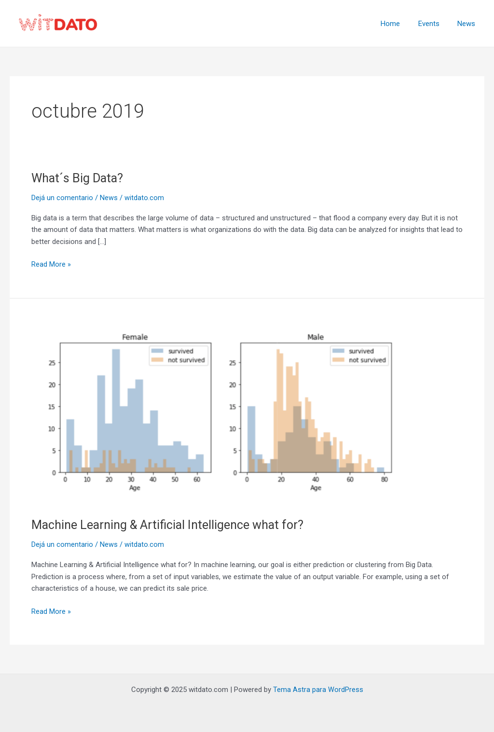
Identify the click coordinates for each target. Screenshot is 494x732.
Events (434, 23)
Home (399, 23)
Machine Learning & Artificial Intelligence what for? (171, 524)
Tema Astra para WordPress (318, 689)
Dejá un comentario (62, 197)
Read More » (51, 263)
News (468, 23)
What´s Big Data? (78, 178)
